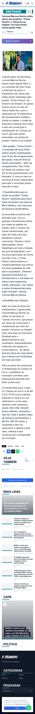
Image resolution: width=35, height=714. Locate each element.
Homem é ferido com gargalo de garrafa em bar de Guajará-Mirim (23, 586)
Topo (22, 446)
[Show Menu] (3, 3)
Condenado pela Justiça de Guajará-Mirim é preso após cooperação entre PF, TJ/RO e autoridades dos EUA (23, 573)
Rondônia (5, 678)
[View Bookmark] (26, 4)
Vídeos (21, 678)
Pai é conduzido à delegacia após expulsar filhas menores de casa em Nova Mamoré (23, 535)
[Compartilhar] (31, 33)
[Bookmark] (29, 11)
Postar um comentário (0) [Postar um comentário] (17, 480)
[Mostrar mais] (22, 451)
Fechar (17, 708)
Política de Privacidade (22, 704)
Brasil (3, 675)
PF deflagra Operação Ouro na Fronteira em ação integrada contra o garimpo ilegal (23, 560)
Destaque (13, 11)
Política (17, 446)
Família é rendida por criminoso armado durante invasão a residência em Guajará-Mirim (23, 521)
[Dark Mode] (28, 3)
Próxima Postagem (26, 486)
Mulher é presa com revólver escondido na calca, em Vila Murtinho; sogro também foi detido (22, 548)
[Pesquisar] (32, 3)
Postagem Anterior (9, 486)
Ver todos (27, 460)
